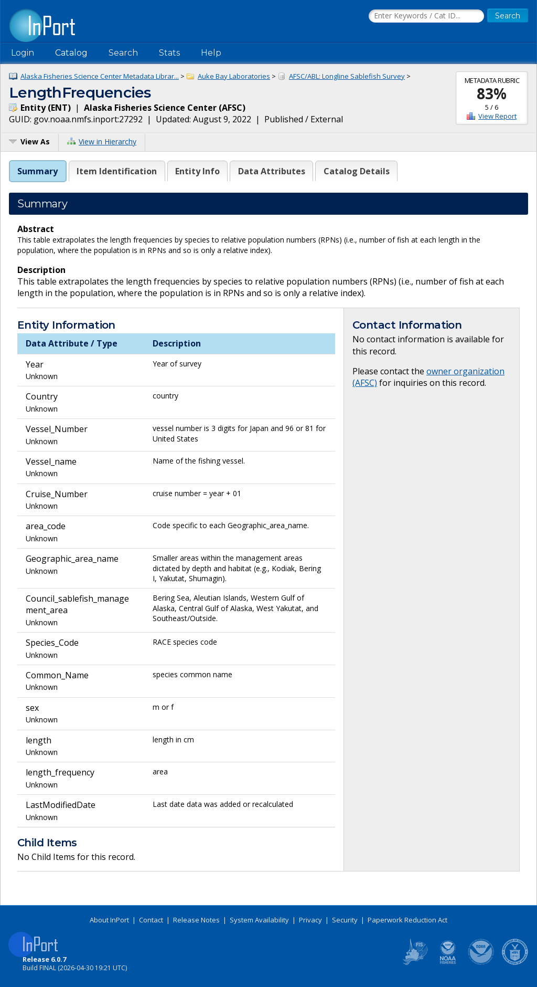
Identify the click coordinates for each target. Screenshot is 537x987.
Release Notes (196, 920)
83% (492, 93)
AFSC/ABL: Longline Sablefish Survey (347, 76)
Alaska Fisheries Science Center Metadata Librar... (99, 76)
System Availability (259, 920)
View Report (497, 116)
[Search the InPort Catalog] (426, 16)
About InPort (109, 920)
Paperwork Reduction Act (407, 920)
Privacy (310, 920)
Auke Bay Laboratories (234, 76)
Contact (151, 920)
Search (123, 53)
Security (345, 920)
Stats (169, 53)
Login (22, 53)
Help (211, 53)
